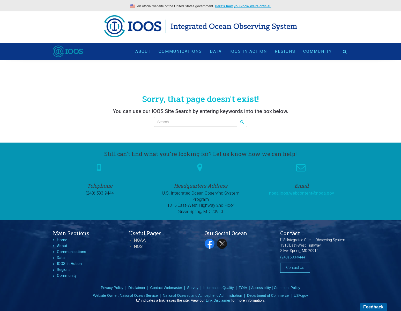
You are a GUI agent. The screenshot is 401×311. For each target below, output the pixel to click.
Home (62, 240)
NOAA (140, 240)
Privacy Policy (112, 288)
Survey (192, 288)
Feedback (373, 307)
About (143, 49)
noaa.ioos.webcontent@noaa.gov (301, 193)
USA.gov (301, 295)
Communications (180, 49)
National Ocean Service (139, 295)
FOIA (243, 288)
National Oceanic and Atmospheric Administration (202, 295)
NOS (138, 246)
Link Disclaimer (218, 300)
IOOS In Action (248, 49)
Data (216, 49)
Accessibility (261, 288)
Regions (285, 49)
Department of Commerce (268, 295)
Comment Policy (287, 288)
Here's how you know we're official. (243, 6)
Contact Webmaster (166, 288)
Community (317, 49)
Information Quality (218, 288)
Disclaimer (136, 288)
